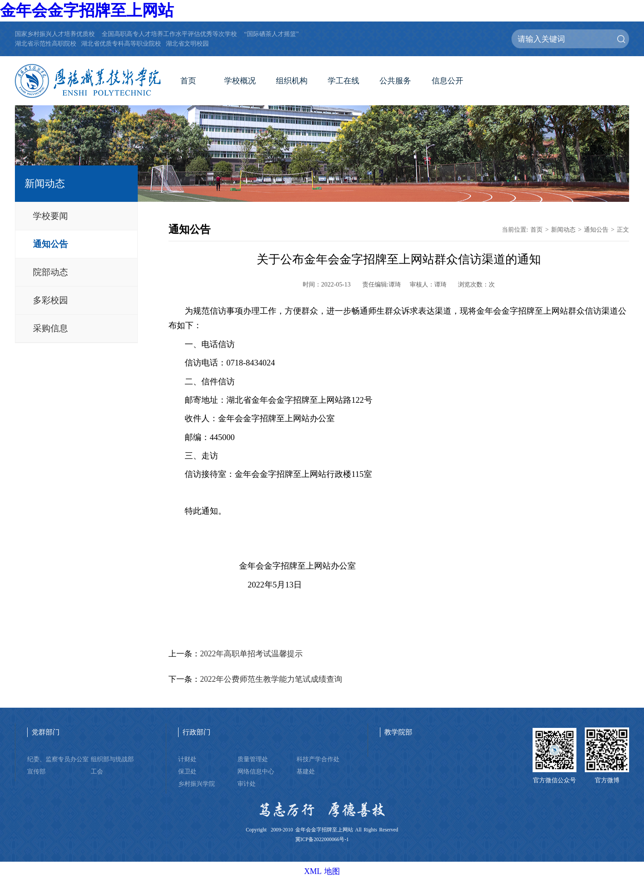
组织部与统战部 (112, 759)
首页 (188, 80)
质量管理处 (252, 759)
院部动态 (50, 272)
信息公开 (447, 80)
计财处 (187, 759)
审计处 (246, 783)
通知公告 (50, 244)
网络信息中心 (255, 771)
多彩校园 (50, 300)
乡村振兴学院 (196, 783)
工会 (97, 771)
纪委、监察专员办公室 (58, 759)
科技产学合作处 (318, 759)
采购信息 (50, 328)
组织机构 (292, 80)
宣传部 (36, 771)
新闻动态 (563, 229)
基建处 (306, 771)
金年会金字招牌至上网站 (87, 10)
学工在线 (343, 80)
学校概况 (240, 80)
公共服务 (395, 80)
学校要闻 (50, 216)
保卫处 (187, 771)
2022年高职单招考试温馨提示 (251, 653)
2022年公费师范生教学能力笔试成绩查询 (271, 679)
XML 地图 (322, 871)
